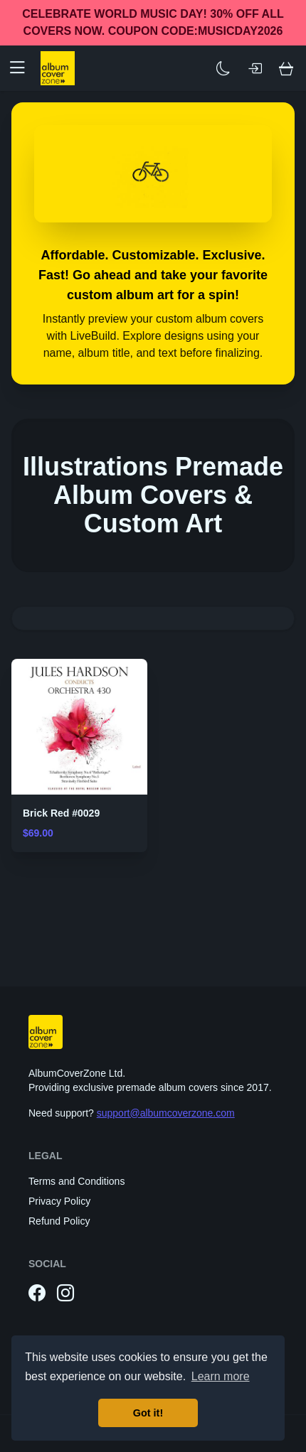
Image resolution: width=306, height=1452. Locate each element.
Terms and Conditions (76, 1181)
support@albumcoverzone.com (166, 1113)
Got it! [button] (148, 1413)
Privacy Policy (59, 1201)
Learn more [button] (220, 1376)
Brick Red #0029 (61, 813)
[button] (23, 68)
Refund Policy (59, 1221)
